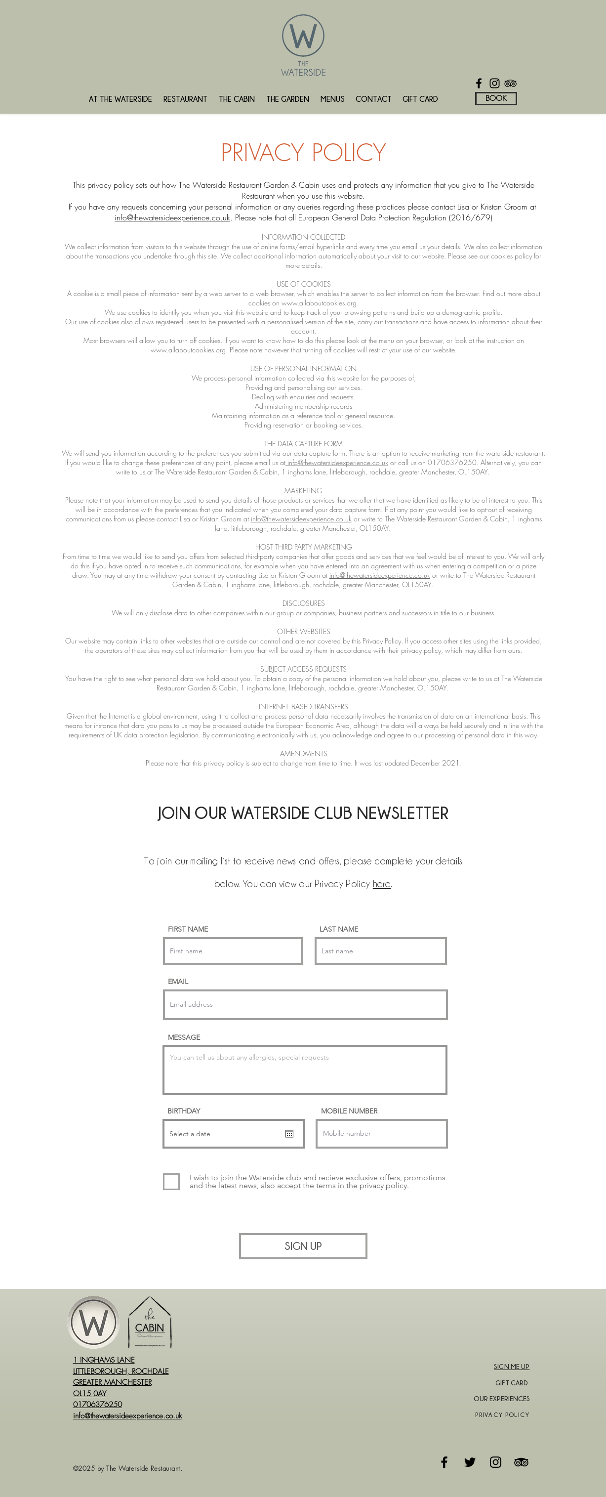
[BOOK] (496, 98)
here (382, 884)
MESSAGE (184, 1037)
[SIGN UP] (303, 1246)
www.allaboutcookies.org (319, 302)
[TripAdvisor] (510, 83)
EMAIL (178, 981)
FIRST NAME (188, 929)
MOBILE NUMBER (349, 1111)
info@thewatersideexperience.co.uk (172, 217)
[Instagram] (494, 83)
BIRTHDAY (183, 1111)
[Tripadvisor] (521, 1462)
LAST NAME (339, 929)
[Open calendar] (289, 1134)
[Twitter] (470, 1462)
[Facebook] (478, 83)
